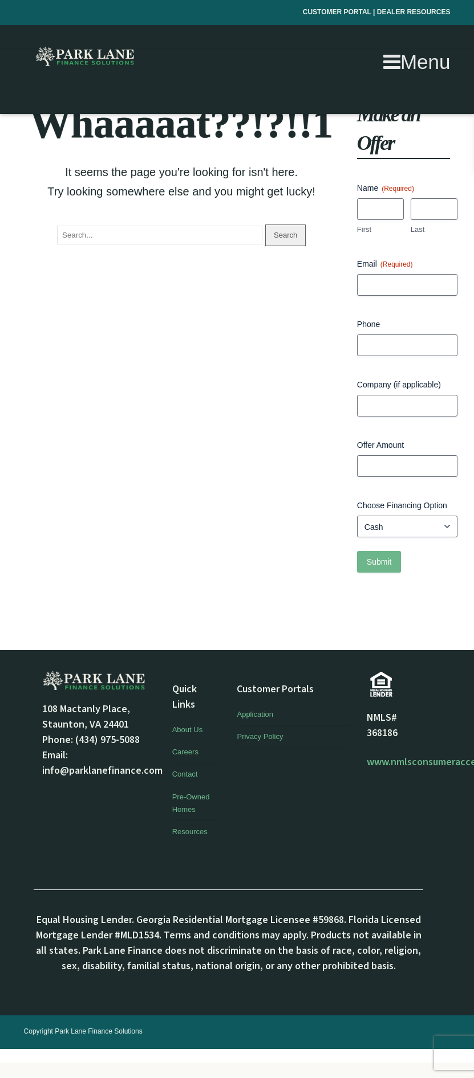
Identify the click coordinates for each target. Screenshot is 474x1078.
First (364, 229)
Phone (368, 324)
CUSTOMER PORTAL (338, 12)
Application (255, 714)
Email (385, 264)
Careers (185, 752)
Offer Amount (380, 445)
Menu (417, 62)
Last (418, 229)
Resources (190, 831)
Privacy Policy (260, 736)
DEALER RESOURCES (414, 12)
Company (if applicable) (399, 384)
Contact (185, 774)
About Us (187, 729)
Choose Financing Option (402, 505)
